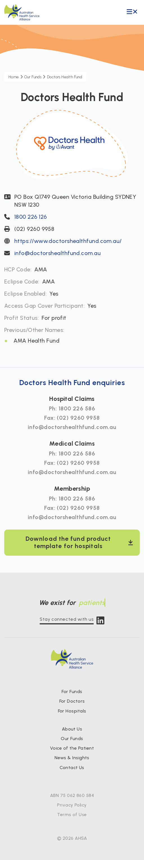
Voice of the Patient (72, 748)
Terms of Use (72, 814)
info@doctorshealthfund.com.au (57, 253)
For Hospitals (72, 711)
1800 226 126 (30, 216)
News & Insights (72, 757)
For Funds (72, 691)
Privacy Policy (72, 805)
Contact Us (72, 767)
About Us (72, 729)
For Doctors (72, 701)
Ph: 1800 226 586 (72, 408)
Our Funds (72, 738)
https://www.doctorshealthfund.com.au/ (68, 241)
